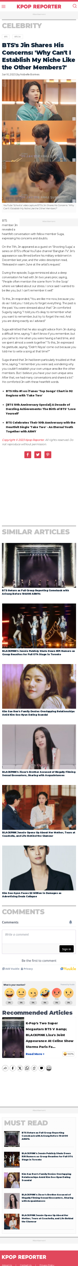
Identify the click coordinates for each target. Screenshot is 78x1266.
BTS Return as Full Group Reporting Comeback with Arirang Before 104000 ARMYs (45, 1080)
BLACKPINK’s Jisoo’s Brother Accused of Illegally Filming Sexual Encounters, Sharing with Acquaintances (47, 1142)
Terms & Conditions (20, 1213)
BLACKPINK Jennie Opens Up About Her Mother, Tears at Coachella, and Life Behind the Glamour (47, 1162)
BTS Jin (17, 36)
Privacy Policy (47, 1209)
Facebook (27, 458)
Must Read (26, 1067)
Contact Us (25, 1209)
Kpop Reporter (34, 444)
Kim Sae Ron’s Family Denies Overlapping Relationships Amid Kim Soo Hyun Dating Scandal (46, 1121)
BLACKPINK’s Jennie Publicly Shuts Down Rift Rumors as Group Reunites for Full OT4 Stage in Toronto (47, 1101)
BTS (5, 36)
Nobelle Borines (29, 74)
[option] (39, 146)
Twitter (37, 458)
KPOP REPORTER (39, 6)
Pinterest (47, 458)
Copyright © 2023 (13, 444)
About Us (7, 1209)
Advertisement (39, 14)
